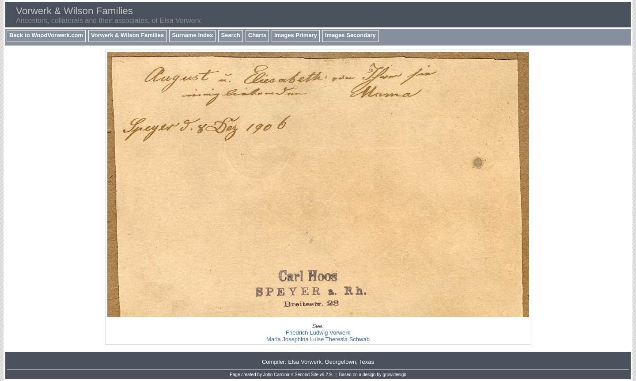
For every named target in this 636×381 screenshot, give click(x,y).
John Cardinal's (278, 374)
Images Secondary (350, 35)
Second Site (306, 374)
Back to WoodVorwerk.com (46, 35)
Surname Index (192, 35)
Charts (257, 35)
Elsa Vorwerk (305, 361)
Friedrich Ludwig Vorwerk (318, 332)
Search (230, 35)
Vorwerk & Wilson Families (127, 35)
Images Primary (295, 35)
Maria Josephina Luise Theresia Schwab (318, 339)
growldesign (394, 374)
